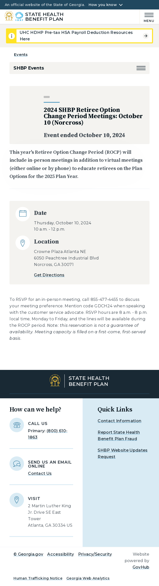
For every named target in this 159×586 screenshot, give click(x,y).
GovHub (141, 567)
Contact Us (40, 473)
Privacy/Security (95, 554)
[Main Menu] (147, 17)
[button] (141, 68)
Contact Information (119, 421)
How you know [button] (103, 5)
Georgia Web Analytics (88, 578)
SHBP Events (28, 68)
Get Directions (49, 275)
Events (20, 54)
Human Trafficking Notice (37, 578)
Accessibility (60, 554)
